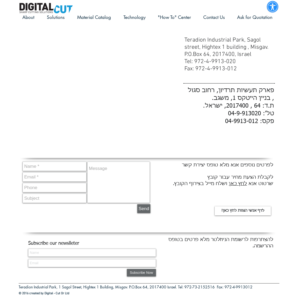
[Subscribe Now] (141, 272)
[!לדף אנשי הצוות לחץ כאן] (243, 210)
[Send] (143, 208)
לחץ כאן (238, 183)
